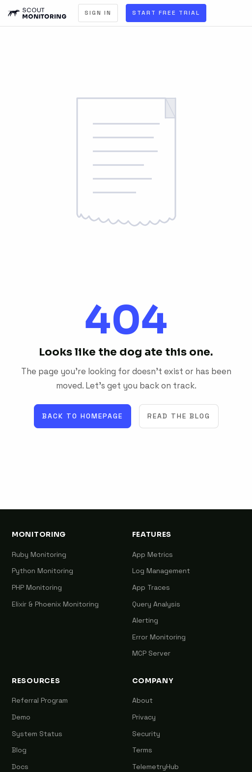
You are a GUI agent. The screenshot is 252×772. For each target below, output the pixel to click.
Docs (20, 766)
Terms (142, 749)
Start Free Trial (166, 13)
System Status (37, 733)
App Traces (151, 587)
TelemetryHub (155, 766)
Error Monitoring (159, 637)
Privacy (144, 717)
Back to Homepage (82, 416)
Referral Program (40, 700)
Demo (21, 717)
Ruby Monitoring (39, 554)
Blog (19, 749)
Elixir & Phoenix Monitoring (55, 604)
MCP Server (151, 653)
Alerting (145, 620)
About (142, 700)
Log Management (161, 570)
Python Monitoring (42, 570)
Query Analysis (156, 604)
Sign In (98, 13)
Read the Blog (178, 416)
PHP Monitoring (37, 587)
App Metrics (152, 554)
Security (146, 733)
